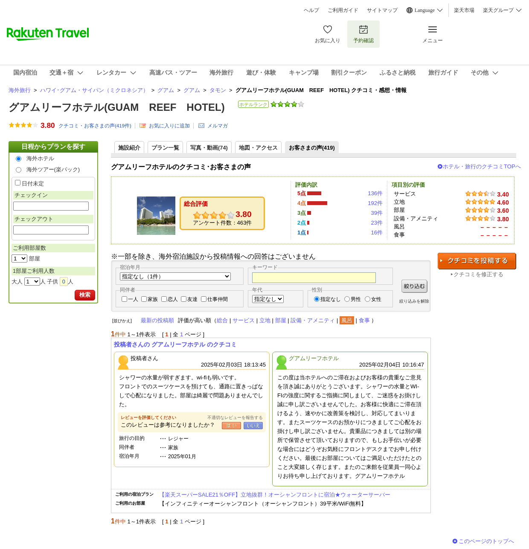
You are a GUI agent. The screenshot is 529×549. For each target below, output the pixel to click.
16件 (377, 232)
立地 (264, 320)
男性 (356, 299)
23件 (377, 223)
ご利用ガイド (343, 10)
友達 (192, 299)
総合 (222, 320)
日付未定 (33, 183)
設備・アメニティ (313, 320)
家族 (153, 299)
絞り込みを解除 (414, 301)
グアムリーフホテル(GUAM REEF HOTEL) (117, 107)
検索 (84, 295)
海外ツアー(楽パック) (53, 169)
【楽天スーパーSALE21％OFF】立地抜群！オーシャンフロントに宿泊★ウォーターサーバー (274, 494)
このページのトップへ (486, 541)
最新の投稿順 (157, 320)
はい (231, 425)
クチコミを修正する (478, 274)
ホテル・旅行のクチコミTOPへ (482, 166)
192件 (375, 203)
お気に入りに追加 (169, 125)
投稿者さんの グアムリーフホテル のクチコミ (175, 344)
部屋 (280, 320)
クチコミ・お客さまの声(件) (94, 126)
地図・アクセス (258, 147)
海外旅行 (20, 90)
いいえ (253, 425)
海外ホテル (40, 158)
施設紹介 (129, 147)
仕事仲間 (217, 299)
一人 (133, 299)
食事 (364, 320)
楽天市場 (464, 10)
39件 (377, 213)
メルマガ (217, 125)
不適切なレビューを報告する (235, 417)
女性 (376, 299)
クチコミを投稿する (477, 261)
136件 (375, 193)
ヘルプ (311, 10)
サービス (244, 320)
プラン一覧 (165, 147)
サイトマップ (382, 10)
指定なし (330, 299)
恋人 (173, 299)
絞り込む (414, 286)
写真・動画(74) (209, 147)
